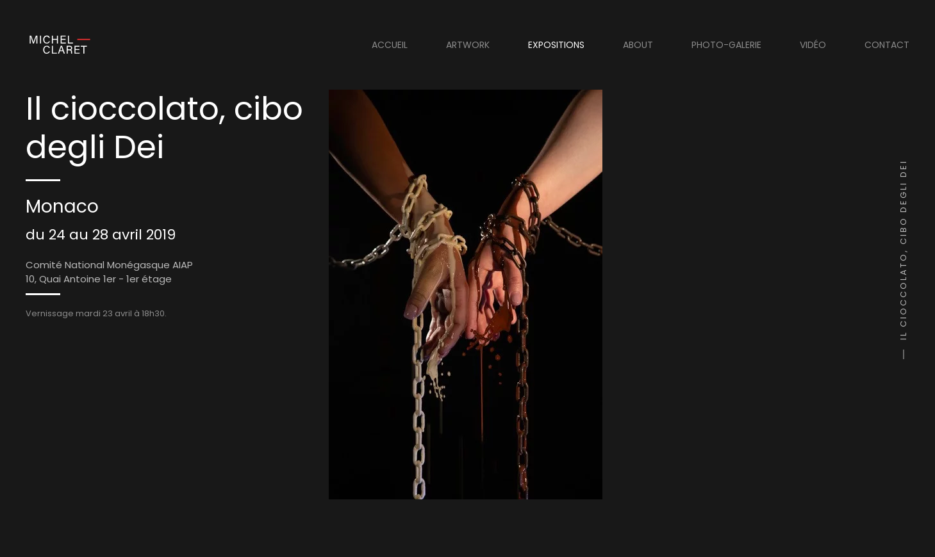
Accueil (390, 44)
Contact (887, 44)
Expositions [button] (556, 44)
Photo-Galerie (726, 44)
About (638, 44)
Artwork (468, 44)
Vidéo (813, 44)
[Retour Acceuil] (58, 45)
